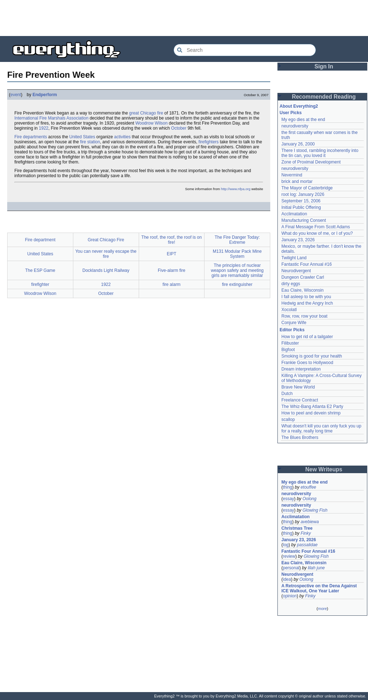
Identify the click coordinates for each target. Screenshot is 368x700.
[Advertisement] (184, 18)
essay (288, 498)
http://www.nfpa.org (235, 189)
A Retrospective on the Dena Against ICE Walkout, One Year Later (319, 588)
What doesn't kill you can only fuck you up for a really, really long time (321, 428)
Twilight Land (294, 257)
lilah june (316, 567)
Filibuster (290, 343)
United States (82, 136)
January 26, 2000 (298, 144)
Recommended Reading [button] (324, 97)
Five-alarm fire (171, 270)
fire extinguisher (237, 284)
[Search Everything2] (245, 50)
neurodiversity (294, 126)
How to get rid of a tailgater (307, 336)
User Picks (291, 112)
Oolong (310, 498)
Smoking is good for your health (311, 356)
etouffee (308, 487)
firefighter (40, 284)
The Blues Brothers (299, 437)
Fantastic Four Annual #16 (306, 264)
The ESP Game (40, 270)
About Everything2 (299, 106)
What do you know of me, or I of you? (317, 233)
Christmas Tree (297, 528)
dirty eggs (290, 283)
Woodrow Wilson (151, 123)
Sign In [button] (323, 66)
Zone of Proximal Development (311, 162)
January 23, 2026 (298, 239)
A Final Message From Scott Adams (315, 226)
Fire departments (30, 136)
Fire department (40, 239)
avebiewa (309, 521)
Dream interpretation (301, 369)
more (322, 608)
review (289, 556)
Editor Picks (292, 329)
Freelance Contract (299, 400)
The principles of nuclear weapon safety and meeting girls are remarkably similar (237, 270)
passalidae (307, 544)
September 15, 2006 (301, 200)
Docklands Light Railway (105, 270)
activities (122, 136)
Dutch (287, 393)
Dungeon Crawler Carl (302, 277)
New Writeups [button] (323, 469)
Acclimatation (294, 213)
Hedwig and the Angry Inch (307, 303)
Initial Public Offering (301, 207)
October (179, 128)
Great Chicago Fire (106, 239)
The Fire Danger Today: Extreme (237, 240)
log (286, 544)
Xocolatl (289, 309)
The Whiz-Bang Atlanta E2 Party (312, 406)
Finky (305, 533)
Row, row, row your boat (304, 316)
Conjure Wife (293, 322)
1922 (44, 128)
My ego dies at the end (303, 119)
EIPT (171, 253)
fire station (90, 141)
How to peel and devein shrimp (311, 413)
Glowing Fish (315, 510)
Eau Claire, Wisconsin (302, 290)
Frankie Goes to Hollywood (307, 362)
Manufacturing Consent (303, 220)
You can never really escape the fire (105, 254)
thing (287, 487)
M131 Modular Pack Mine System (237, 254)
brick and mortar (297, 181)
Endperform (44, 94)
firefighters (208, 141)
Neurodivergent (296, 270)
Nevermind (291, 175)
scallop (288, 419)
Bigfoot (288, 349)
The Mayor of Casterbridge (307, 187)
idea (287, 579)
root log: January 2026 (302, 194)
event (15, 94)
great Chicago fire (146, 113)
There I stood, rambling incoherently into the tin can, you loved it (319, 153)
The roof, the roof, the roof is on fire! (171, 240)
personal (291, 567)
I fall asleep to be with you (306, 296)
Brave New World (298, 387)
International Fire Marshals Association (51, 118)
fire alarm (171, 284)
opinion (290, 595)
